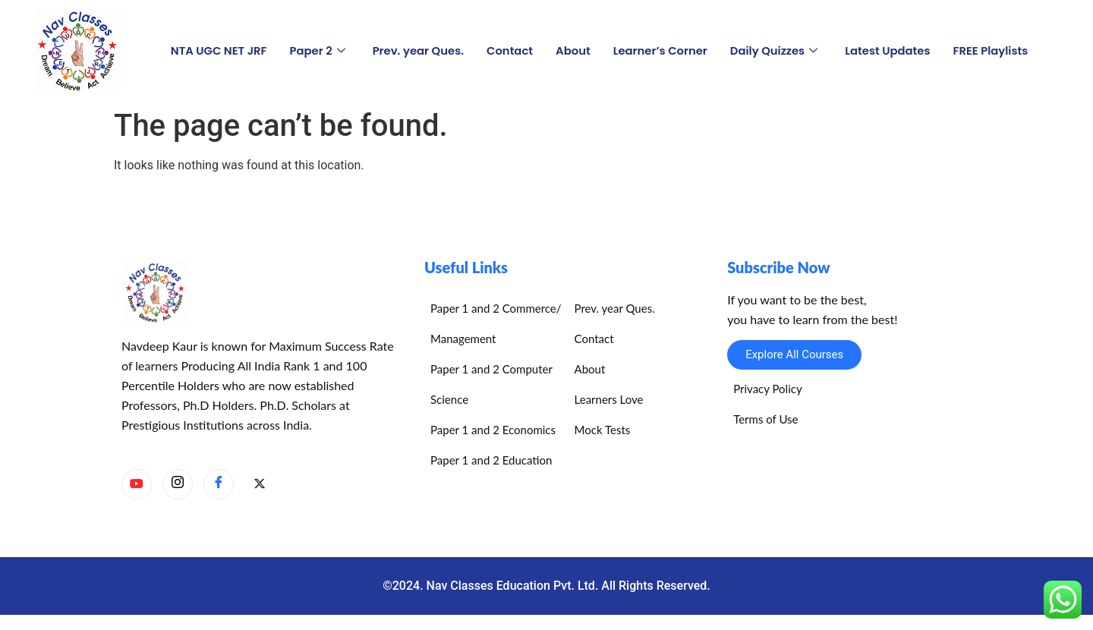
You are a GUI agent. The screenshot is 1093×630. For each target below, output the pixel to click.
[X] (259, 485)
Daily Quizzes (775, 50)
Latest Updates (890, 50)
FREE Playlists (994, 50)
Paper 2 (314, 50)
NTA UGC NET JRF (214, 50)
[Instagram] (177, 484)
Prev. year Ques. (416, 50)
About (572, 50)
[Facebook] (218, 484)
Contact (508, 50)
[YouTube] (136, 484)
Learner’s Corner (661, 50)
